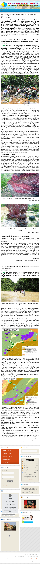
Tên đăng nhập (5, 470)
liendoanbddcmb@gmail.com (33, 558)
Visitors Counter (30, 479)
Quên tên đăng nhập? (7, 485)
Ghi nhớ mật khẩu (7, 479)
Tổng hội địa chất (8, 515)
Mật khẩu (4, 474)
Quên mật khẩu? (6, 484)
